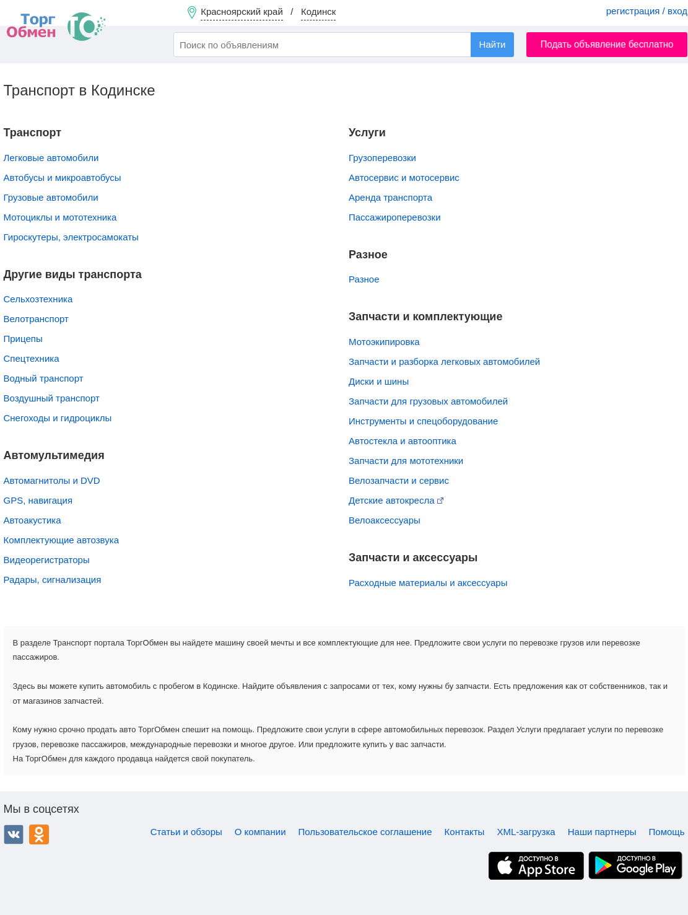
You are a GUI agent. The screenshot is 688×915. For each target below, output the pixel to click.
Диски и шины (379, 381)
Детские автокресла (396, 500)
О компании (260, 831)
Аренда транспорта (390, 197)
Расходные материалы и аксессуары (428, 582)
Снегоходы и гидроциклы (58, 418)
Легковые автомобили (51, 157)
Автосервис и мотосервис (404, 177)
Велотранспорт (36, 318)
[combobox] (343, 44)
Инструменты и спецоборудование (423, 421)
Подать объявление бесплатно (607, 44)
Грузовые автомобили (51, 197)
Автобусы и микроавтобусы (62, 177)
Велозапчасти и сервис (399, 480)
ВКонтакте (14, 834)
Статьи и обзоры (186, 831)
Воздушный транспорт (52, 398)
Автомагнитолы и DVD (52, 480)
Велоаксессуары (384, 520)
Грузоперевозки (382, 157)
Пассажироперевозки (395, 217)
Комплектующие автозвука (61, 540)
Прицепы (23, 338)
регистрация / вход (646, 11)
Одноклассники (39, 834)
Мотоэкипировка (384, 341)
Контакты (465, 831)
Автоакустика (32, 520)
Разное (364, 279)
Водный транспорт (44, 378)
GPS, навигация (38, 500)
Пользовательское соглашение (365, 831)
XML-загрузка (526, 831)
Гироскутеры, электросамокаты (71, 237)
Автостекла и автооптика (402, 441)
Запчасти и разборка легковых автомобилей (444, 361)
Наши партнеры (602, 831)
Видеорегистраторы (47, 559)
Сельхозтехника (38, 299)
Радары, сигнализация (53, 579)
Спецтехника (31, 358)
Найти (492, 44)
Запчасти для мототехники (406, 460)
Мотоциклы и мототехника (60, 217)
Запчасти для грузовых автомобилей (428, 401)
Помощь (667, 831)
